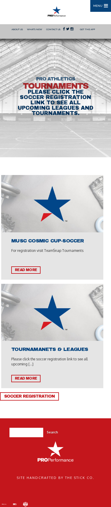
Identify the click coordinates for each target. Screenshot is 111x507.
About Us (17, 29)
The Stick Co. (79, 478)
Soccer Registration (29, 396)
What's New (34, 29)
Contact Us (53, 29)
